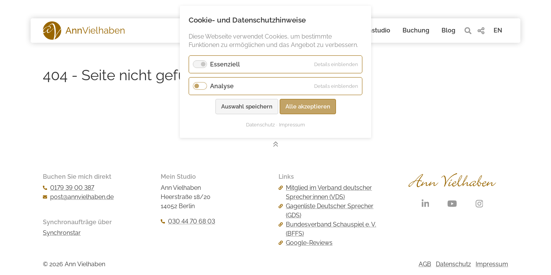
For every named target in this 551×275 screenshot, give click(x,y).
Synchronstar (62, 232)
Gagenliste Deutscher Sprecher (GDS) (326, 210)
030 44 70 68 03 (188, 221)
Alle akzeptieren (307, 106)
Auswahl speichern (246, 106)
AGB (425, 264)
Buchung (416, 30)
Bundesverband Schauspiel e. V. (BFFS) (327, 229)
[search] (467, 31)
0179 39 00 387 (68, 187)
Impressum (492, 264)
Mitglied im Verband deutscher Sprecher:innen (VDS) (325, 192)
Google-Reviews (306, 242)
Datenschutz (453, 264)
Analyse (222, 86)
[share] (480, 31)
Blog (448, 30)
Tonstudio (375, 30)
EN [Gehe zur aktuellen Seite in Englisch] (498, 30)
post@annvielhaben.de (78, 197)
